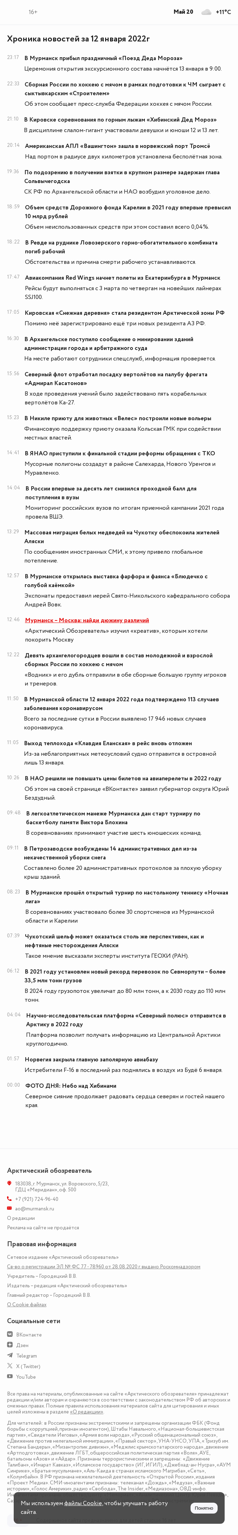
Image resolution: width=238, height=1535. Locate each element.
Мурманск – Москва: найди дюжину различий (87, 620)
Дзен (22, 1345)
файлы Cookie (83, 1503)
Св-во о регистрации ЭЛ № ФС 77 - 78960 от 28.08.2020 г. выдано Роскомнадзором (103, 1267)
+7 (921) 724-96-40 (36, 1199)
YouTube (26, 1377)
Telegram (26, 1356)
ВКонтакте (29, 1335)
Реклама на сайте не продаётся (43, 1228)
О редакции (21, 1218)
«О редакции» (86, 1412)
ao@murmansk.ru (34, 1209)
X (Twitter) (28, 1367)
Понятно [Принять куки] (204, 1508)
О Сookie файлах (26, 1305)
